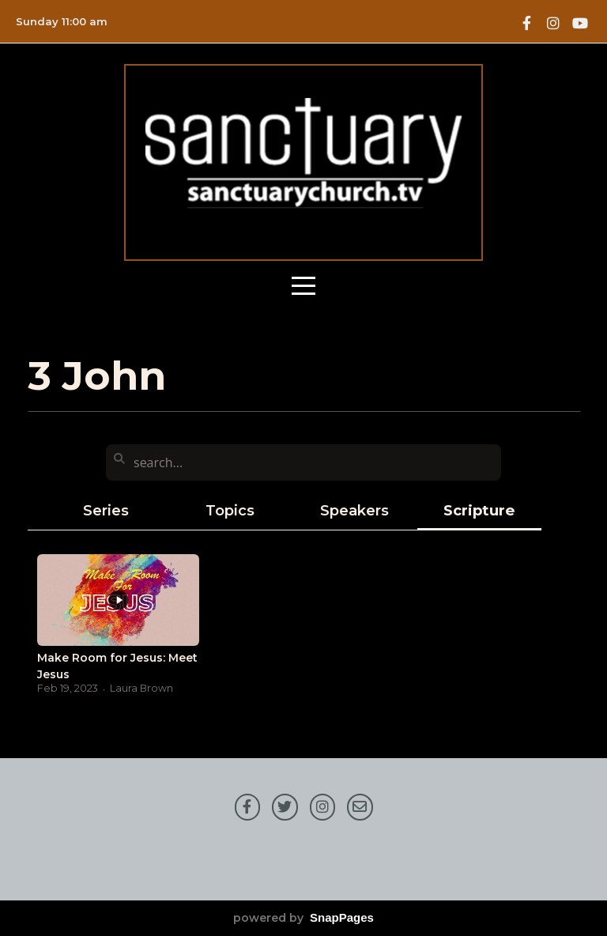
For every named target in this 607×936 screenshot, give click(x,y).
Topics (229, 510)
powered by (303, 918)
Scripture (479, 510)
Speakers (354, 510)
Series (106, 510)
